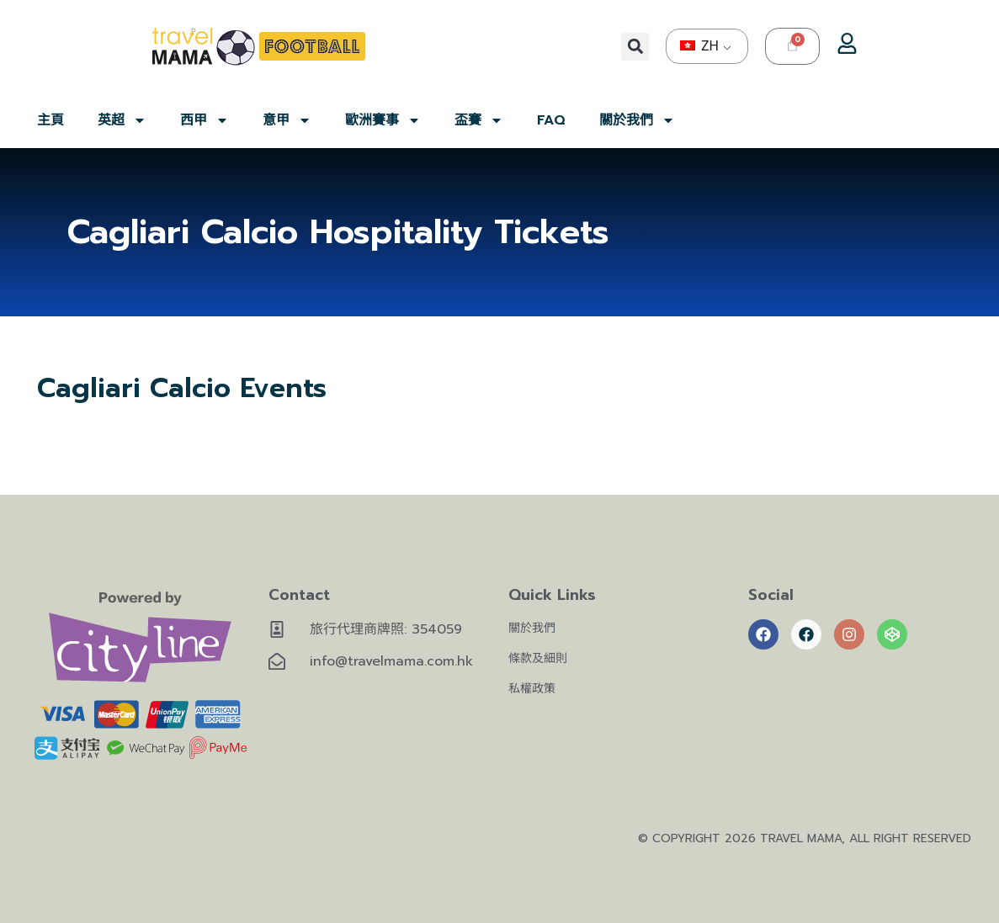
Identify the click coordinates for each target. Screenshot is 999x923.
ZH (699, 46)
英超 (122, 120)
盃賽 (478, 120)
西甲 (204, 120)
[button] (635, 47)
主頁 (50, 120)
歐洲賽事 (383, 120)
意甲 (287, 120)
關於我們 (637, 120)
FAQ (551, 120)
